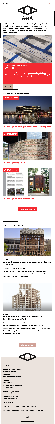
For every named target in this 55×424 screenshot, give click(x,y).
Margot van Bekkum (11, 268)
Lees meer (13, 32)
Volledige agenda (27, 209)
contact (7, 365)
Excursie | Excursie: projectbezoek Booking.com (27, 126)
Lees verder (24, 276)
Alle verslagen (27, 345)
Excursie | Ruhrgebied (14, 162)
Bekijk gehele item (11, 79)
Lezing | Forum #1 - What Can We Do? (16, 65)
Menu (5, 4)
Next (10, 86)
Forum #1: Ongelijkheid (37, 73)
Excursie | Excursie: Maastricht (18, 198)
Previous (5, 86)
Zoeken (50, 3)
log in (27, 417)
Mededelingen (7, 260)
